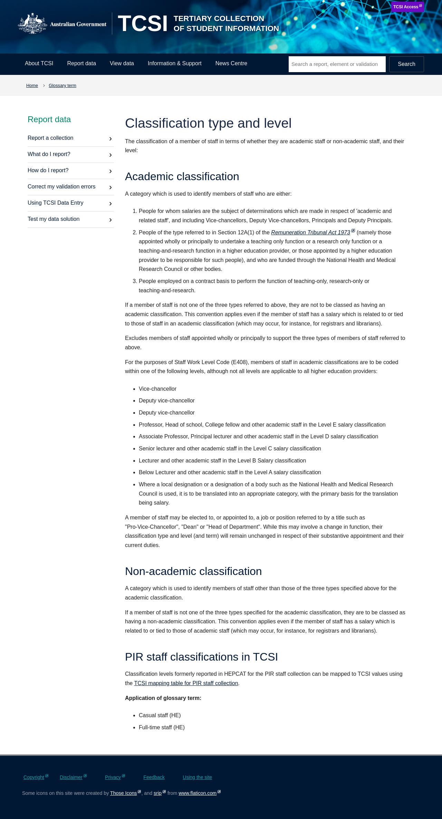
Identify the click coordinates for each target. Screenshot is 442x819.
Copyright (33, 777)
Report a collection (51, 138)
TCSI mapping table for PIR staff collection (186, 683)
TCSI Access (405, 6)
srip (158, 793)
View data (122, 63)
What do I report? (49, 154)
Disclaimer (71, 777)
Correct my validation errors (62, 186)
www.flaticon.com (198, 793)
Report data (81, 63)
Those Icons (123, 793)
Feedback (153, 777)
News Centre (231, 63)
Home (32, 85)
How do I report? (48, 170)
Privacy (113, 777)
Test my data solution (53, 219)
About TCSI (39, 63)
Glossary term (62, 85)
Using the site (197, 777)
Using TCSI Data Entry (56, 203)
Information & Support (175, 63)
